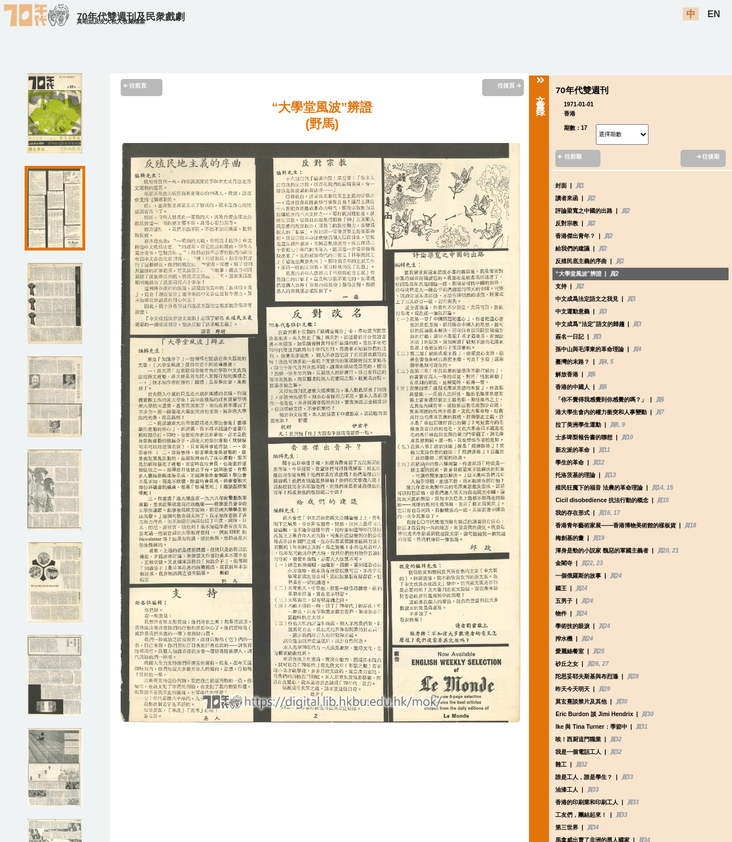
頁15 (663, 500)
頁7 (660, 412)
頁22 (587, 563)
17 (617, 513)
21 (676, 550)
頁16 (604, 513)
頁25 (598, 651)
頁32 (616, 739)
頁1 (579, 185)
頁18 (690, 525)
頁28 (633, 676)
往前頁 (135, 85)
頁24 (616, 576)
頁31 (641, 727)
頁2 (591, 198)
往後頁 (509, 85)
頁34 (593, 827)
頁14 (657, 487)
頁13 (610, 475)
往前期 (570, 156)
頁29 (604, 689)
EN (713, 14)
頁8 (614, 425)
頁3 (631, 299)
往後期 (708, 156)
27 (605, 664)
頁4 (637, 349)
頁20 (663, 550)
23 (599, 563)
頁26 (593, 664)
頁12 (598, 462)
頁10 (627, 437)
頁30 (621, 701)
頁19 (598, 538)
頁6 (591, 374)
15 (670, 487)
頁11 (604, 450)
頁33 (627, 777)
